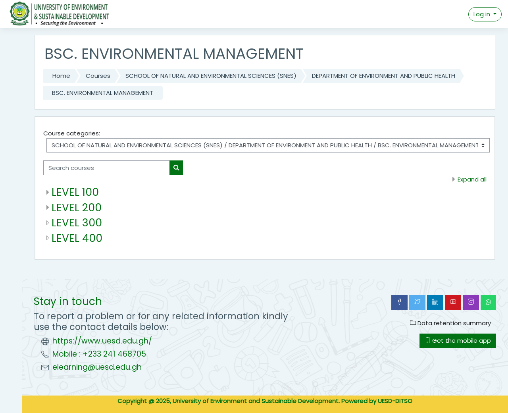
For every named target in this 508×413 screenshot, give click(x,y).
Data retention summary (450, 323)
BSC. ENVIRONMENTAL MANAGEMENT (102, 93)
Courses (98, 75)
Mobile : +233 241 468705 (99, 354)
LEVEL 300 (77, 222)
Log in (482, 14)
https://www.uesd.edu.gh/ (102, 341)
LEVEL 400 (77, 238)
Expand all (472, 179)
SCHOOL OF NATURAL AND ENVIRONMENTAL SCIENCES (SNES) (210, 75)
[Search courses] (106, 167)
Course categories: (71, 133)
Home (61, 75)
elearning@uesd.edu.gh (97, 367)
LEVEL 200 (77, 207)
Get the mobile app (458, 340)
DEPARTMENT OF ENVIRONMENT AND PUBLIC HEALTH (383, 75)
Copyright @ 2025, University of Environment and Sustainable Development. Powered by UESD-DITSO (264, 401)
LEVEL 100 (75, 192)
